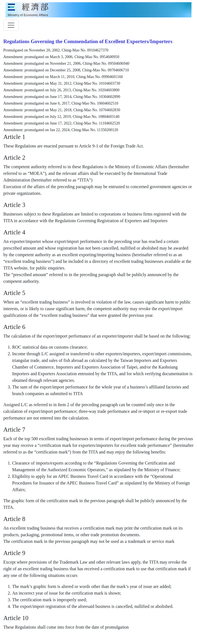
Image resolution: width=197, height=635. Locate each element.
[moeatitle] (98, 9)
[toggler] (11, 25)
